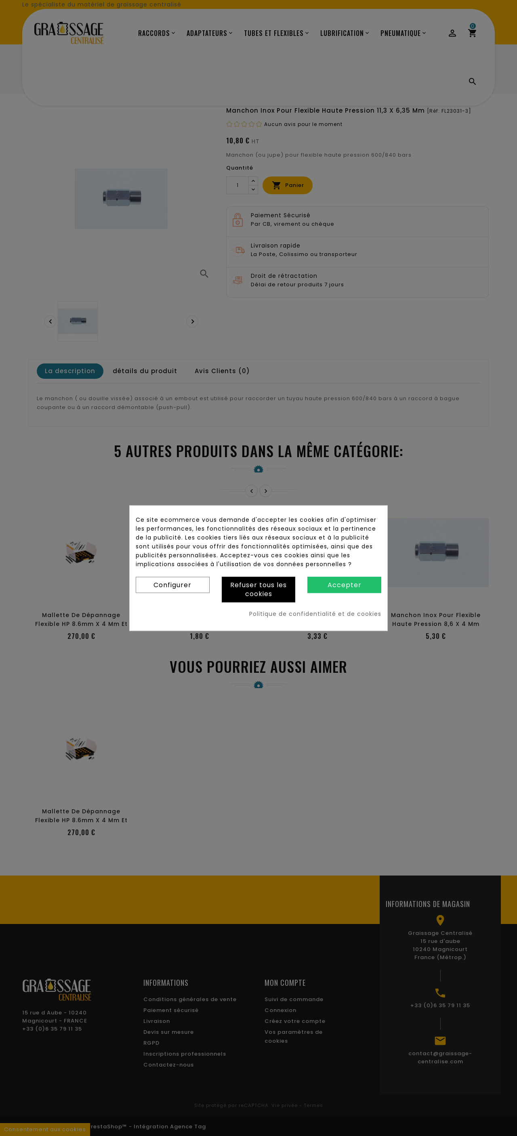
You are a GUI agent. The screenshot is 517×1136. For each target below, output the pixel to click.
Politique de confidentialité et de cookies (315, 614)
